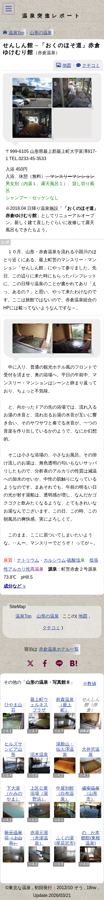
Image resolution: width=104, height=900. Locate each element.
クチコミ (91, 65)
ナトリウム (28, 560)
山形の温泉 (41, 32)
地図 (66, 65)
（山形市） (90, 802)
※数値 (89, 683)
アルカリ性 (19, 568)
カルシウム (55, 560)
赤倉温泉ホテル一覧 (59, 649)
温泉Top (16, 32)
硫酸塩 (73, 560)
